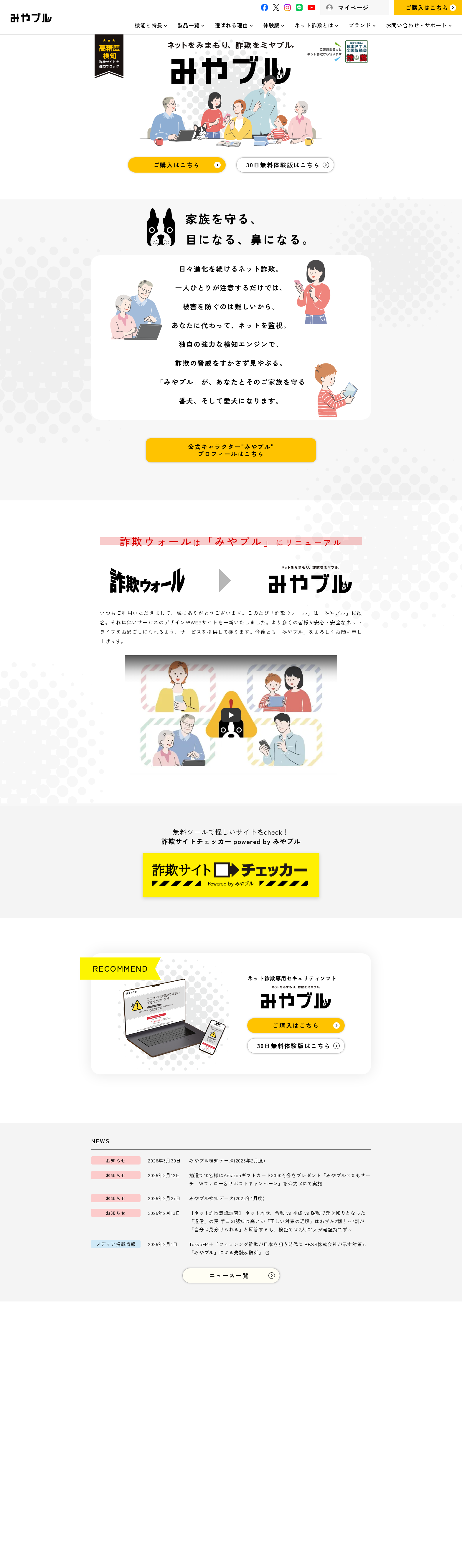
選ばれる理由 (231, 25)
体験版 (271, 25)
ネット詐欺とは (314, 25)
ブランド (360, 25)
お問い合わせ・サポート (416, 25)
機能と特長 (148, 25)
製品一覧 (188, 25)
